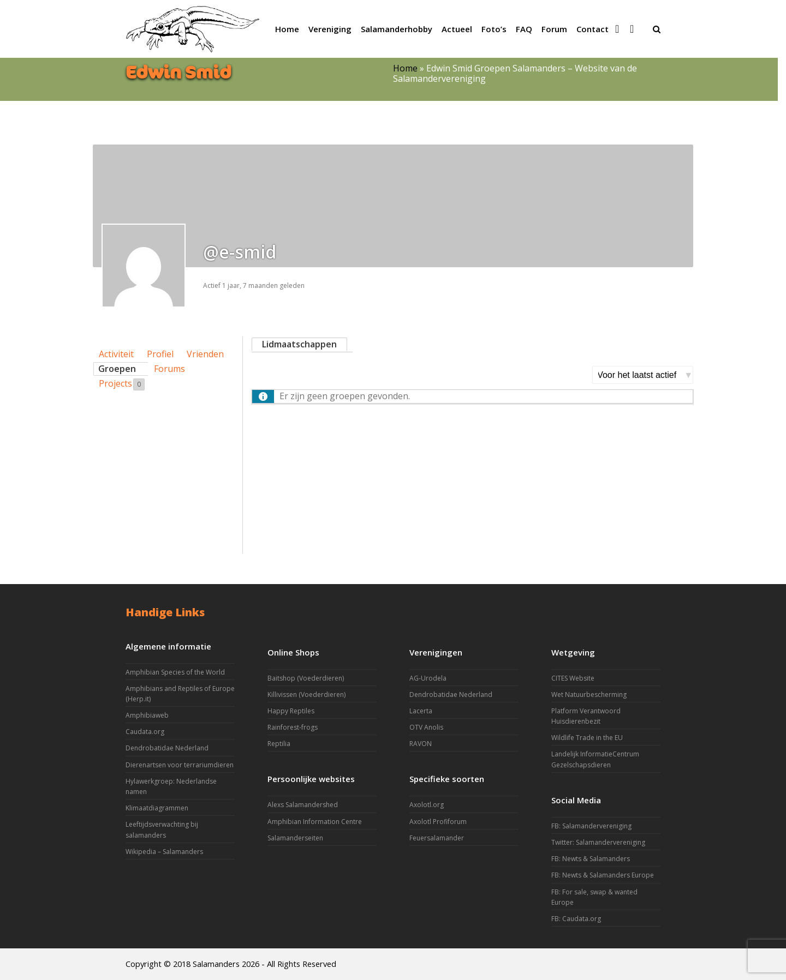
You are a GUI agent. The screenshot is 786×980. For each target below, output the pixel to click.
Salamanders (216, 963)
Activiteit (116, 354)
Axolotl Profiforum (438, 821)
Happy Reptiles (290, 711)
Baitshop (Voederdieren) (305, 678)
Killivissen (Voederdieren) (306, 694)
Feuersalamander (436, 838)
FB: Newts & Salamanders (590, 858)
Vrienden (205, 354)
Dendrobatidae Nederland (167, 748)
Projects (122, 383)
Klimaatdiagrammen (157, 808)
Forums (169, 369)
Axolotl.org (426, 804)
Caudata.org (145, 731)
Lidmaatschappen (299, 344)
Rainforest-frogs (292, 727)
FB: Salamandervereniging (591, 826)
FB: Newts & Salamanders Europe (602, 875)
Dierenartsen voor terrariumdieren (180, 764)
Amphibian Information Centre (314, 821)
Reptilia (278, 743)
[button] (657, 29)
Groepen (117, 369)
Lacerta (420, 711)
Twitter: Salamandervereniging (598, 842)
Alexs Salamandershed (302, 804)
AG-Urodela (427, 678)
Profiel (160, 354)
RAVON (420, 743)
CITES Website (572, 678)
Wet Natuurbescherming (589, 694)
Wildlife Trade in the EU (587, 737)
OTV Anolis (426, 727)
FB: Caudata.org (576, 918)
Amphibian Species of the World (175, 672)
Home (405, 68)
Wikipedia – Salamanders (164, 851)
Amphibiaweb (147, 715)
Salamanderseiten (295, 838)
